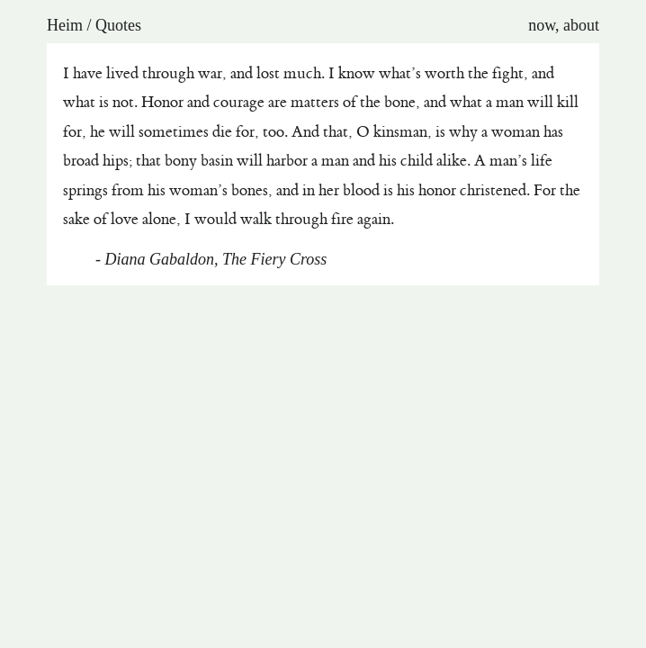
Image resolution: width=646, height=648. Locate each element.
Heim (65, 25)
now (541, 25)
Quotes (118, 25)
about (581, 25)
